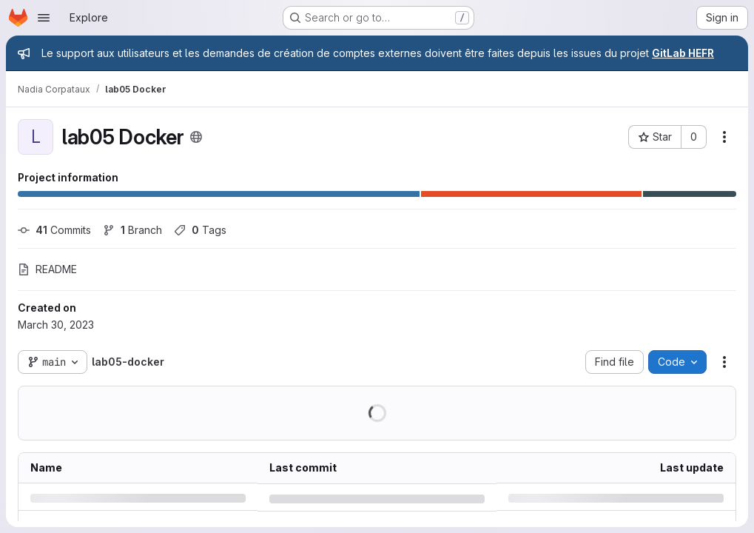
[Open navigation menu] (43, 18)
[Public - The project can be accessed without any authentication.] (196, 137)
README (47, 269)
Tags (200, 230)
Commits (54, 230)
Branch (132, 230)
